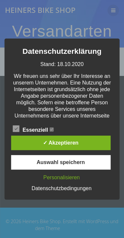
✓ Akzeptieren (61, 143)
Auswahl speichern (61, 162)
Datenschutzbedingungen (61, 188)
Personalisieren (61, 177)
